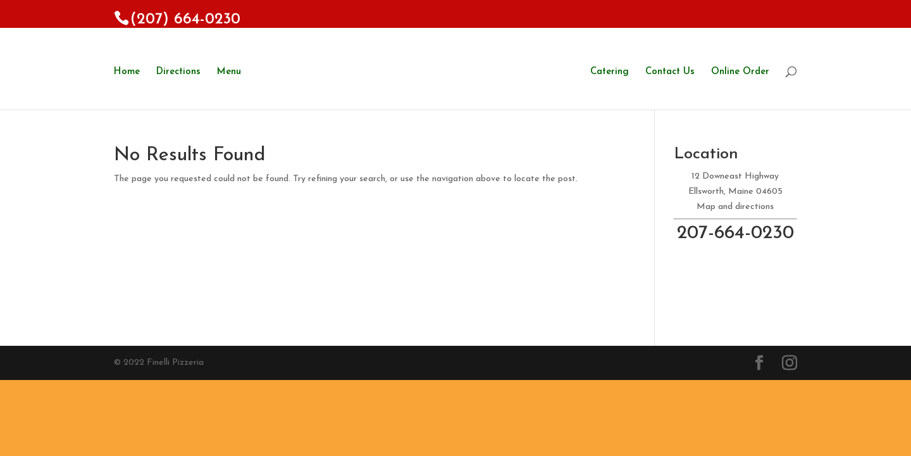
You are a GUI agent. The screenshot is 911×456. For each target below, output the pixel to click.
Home (127, 72)
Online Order (740, 72)
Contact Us (670, 72)
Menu (229, 72)
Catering (609, 72)
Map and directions (735, 207)
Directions (178, 72)
